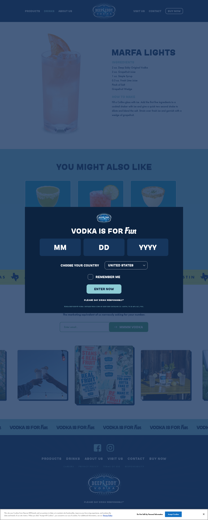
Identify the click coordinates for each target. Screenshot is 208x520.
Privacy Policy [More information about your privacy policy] (107, 517)
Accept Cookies (173, 515)
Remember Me (104, 277)
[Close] (204, 515)
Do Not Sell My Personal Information (150, 515)
